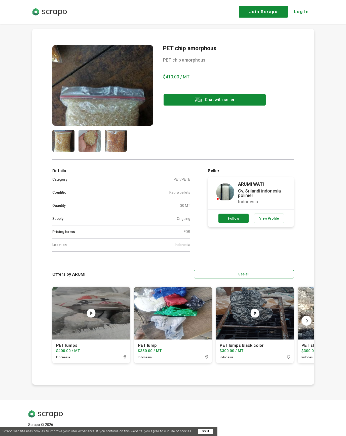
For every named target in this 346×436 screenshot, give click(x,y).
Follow (233, 218)
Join (263, 11)
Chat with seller (208, 100)
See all (279, 274)
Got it (205, 431)
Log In (301, 11)
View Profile (269, 218)
